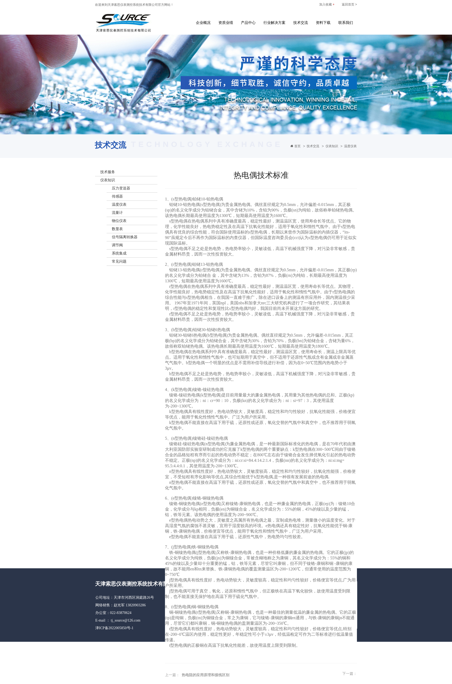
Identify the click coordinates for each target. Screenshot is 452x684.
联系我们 (345, 22)
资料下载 (323, 22)
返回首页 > (349, 4)
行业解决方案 (274, 22)
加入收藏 (326, 4)
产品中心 (248, 22)
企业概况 (203, 22)
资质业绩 (225, 22)
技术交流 (300, 22)
